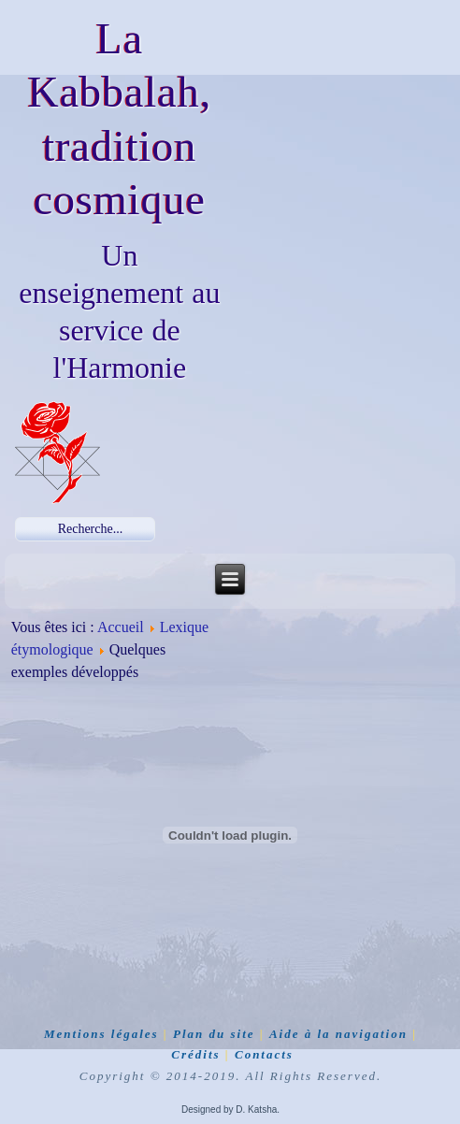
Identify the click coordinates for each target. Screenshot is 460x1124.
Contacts (264, 1054)
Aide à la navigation (338, 1034)
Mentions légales (101, 1034)
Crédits (195, 1054)
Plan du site (214, 1034)
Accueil (120, 627)
